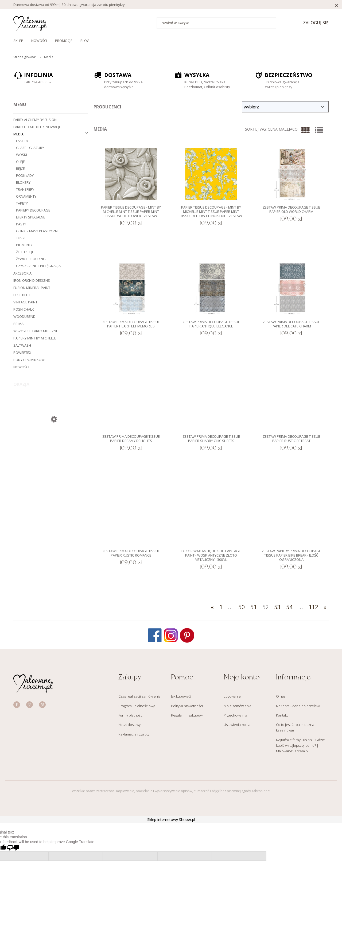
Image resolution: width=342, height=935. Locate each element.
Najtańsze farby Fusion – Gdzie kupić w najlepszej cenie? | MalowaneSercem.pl (300, 745)
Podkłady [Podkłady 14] (25, 175)
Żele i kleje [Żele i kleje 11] (25, 251)
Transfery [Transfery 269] (25, 189)
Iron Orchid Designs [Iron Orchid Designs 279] (31, 280)
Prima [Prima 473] (18, 323)
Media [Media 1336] (18, 134)
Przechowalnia (235, 715)
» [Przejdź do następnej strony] (325, 607)
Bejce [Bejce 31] (20, 168)
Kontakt (282, 715)
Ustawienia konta (237, 724)
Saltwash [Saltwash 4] (22, 345)
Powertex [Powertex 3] (22, 352)
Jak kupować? (181, 696)
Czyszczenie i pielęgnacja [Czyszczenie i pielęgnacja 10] (38, 265)
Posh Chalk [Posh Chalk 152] (23, 309)
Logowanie (232, 696)
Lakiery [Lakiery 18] (22, 140)
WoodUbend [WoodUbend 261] (24, 316)
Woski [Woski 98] (21, 154)
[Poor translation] (13, 847)
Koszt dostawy (129, 724)
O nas (280, 696)
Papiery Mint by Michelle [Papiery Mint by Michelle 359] (34, 338)
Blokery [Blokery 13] (23, 182)
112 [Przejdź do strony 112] (313, 607)
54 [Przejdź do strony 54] (289, 607)
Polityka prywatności (187, 705)
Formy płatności (130, 715)
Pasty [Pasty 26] (21, 224)
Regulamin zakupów (187, 715)
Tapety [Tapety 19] (22, 203)
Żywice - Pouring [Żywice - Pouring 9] (31, 258)
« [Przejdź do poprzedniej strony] (212, 607)
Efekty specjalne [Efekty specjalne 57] (30, 217)
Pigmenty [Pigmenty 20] (24, 244)
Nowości (21, 367)
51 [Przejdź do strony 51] (253, 607)
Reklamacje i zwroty (133, 734)
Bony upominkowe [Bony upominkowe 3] (29, 359)
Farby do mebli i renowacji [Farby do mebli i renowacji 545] (36, 126)
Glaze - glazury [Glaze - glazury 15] (30, 147)
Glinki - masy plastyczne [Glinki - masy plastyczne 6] (37, 231)
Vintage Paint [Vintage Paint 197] (25, 302)
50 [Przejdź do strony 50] (241, 607)
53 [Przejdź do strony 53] (277, 607)
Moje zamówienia (237, 705)
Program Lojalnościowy (136, 705)
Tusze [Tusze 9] (21, 238)
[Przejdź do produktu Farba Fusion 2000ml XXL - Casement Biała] (50, 449)
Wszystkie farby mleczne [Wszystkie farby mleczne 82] (35, 330)
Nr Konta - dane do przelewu (298, 705)
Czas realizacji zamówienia (139, 696)
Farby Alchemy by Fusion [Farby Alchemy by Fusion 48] (35, 119)
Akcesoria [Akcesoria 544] (22, 273)
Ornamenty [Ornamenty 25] (26, 196)
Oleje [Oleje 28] (20, 161)
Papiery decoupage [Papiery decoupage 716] (33, 210)
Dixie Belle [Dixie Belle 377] (22, 294)
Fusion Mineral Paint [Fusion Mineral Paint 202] (31, 287)
